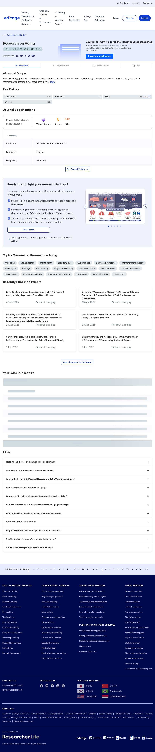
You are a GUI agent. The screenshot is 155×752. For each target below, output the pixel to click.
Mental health (46, 263)
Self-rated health (108, 268)
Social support (11, 274)
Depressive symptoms (105, 263)
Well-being (10, 263)
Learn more (28, 230)
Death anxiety (42, 268)
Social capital (10, 268)
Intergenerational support (132, 263)
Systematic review (87, 268)
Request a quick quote (99, 56)
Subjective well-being (63, 268)
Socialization (81, 274)
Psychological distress (32, 274)
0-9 (146, 569)
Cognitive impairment (130, 268)
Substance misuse (100, 274)
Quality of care (84, 263)
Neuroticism (119, 274)
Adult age (26, 268)
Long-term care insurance (59, 274)
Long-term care (64, 263)
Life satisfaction (27, 263)
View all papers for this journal (77, 362)
